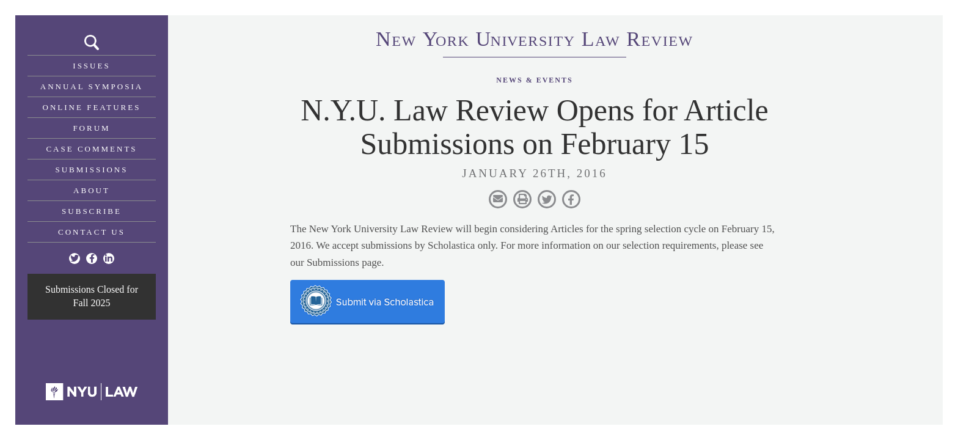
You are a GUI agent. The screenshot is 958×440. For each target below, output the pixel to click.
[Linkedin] (108, 258)
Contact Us (91, 232)
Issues (91, 65)
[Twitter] (74, 258)
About (91, 190)
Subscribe (92, 211)
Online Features (92, 107)
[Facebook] (91, 258)
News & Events (534, 80)
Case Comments (91, 148)
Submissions (92, 169)
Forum (91, 128)
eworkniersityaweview (534, 41)
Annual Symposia (91, 86)
